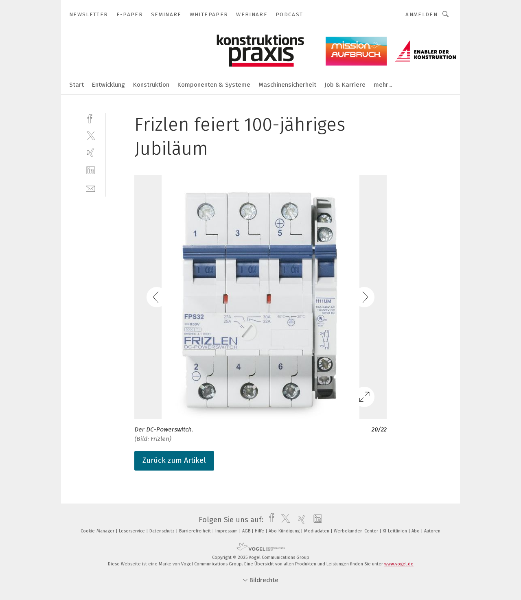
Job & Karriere (345, 84)
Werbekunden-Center (356, 531)
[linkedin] (90, 170)
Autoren (432, 531)
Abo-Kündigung (285, 531)
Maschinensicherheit (287, 84)
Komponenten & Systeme (213, 84)
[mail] (90, 188)
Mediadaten (317, 531)
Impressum (227, 531)
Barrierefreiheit (195, 531)
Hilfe (260, 531)
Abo (416, 531)
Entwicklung (108, 84)
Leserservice (132, 531)
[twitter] (90, 135)
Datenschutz (162, 531)
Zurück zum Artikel (174, 460)
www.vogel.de (399, 564)
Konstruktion (151, 84)
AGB (247, 531)
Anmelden (421, 14)
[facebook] (90, 118)
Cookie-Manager (98, 531)
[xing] (90, 153)
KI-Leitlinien (395, 531)
